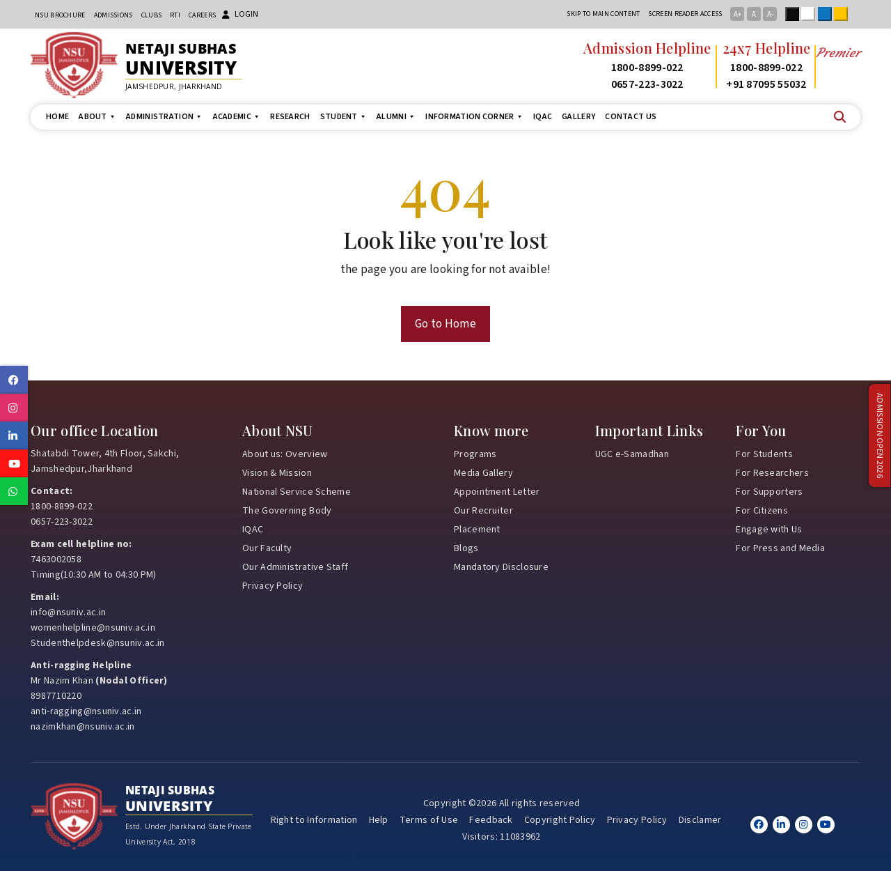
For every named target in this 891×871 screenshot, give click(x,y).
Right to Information (314, 820)
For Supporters (769, 492)
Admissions (113, 15)
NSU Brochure (60, 15)
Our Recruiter (483, 511)
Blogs (466, 548)
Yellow (843, 14)
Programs (475, 454)
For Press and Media (780, 548)
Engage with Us (769, 530)
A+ (737, 14)
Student (343, 116)
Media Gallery (483, 473)
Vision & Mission (277, 473)
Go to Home (445, 324)
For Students (764, 454)
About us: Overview (284, 454)
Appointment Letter (496, 492)
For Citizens (762, 511)
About (97, 116)
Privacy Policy (272, 586)
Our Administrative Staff (295, 567)
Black (795, 14)
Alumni (396, 116)
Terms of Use (429, 820)
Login (240, 14)
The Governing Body (286, 511)
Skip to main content (603, 14)
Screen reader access (685, 14)
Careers (202, 15)
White (811, 14)
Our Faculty (267, 548)
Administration (164, 116)
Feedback (490, 820)
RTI (175, 15)
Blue (827, 14)
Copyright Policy (560, 820)
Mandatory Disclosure (501, 567)
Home (57, 117)
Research (290, 117)
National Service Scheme (296, 492)
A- (770, 14)
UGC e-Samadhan (632, 454)
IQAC (542, 117)
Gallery (578, 117)
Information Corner (474, 116)
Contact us (630, 117)
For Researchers (772, 473)
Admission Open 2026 (879, 435)
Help (378, 820)
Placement (477, 530)
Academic (237, 116)
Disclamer (700, 820)
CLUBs (151, 15)
